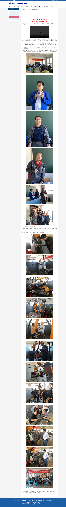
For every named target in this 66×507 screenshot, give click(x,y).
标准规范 (31, 6)
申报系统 (56, 6)
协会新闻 (18, 6)
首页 (9, 6)
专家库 (27, 6)
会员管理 (52, 6)
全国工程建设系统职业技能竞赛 (13, 12)
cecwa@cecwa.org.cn (35, 503)
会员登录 (57, 0)
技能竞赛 (43, 6)
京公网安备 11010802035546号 (36, 505)
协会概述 (14, 6)
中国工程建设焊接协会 (36, 502)
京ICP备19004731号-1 (28, 505)
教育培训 (35, 6)
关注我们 (53, 0)
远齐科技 (34, 504)
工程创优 (39, 6)
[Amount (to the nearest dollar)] (52, 4)
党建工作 (22, 6)
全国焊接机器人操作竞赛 (35, 9)
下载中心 (47, 6)
